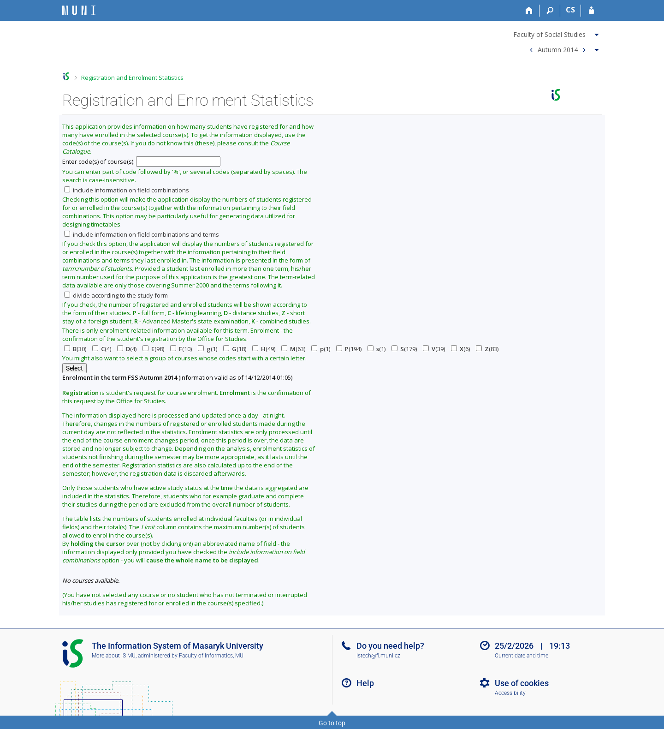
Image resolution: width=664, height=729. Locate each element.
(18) (234, 349)
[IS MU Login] (591, 11)
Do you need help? (390, 646)
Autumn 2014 (558, 49)
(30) (75, 349)
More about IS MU (114, 655)
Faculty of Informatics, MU (211, 655)
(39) (434, 349)
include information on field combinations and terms (141, 234)
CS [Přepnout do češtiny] (570, 10)
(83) (487, 349)
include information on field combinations (126, 190)
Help (365, 683)
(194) (349, 349)
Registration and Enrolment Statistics (132, 77)
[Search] (550, 11)
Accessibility (510, 693)
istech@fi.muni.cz (378, 655)
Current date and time (521, 655)
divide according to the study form (116, 295)
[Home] (529, 11)
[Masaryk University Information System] (78, 10)
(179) (404, 349)
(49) (263, 349)
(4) (101, 349)
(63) (293, 349)
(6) (460, 349)
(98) (153, 349)
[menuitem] (557, 32)
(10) (181, 349)
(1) (207, 349)
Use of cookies (522, 683)
